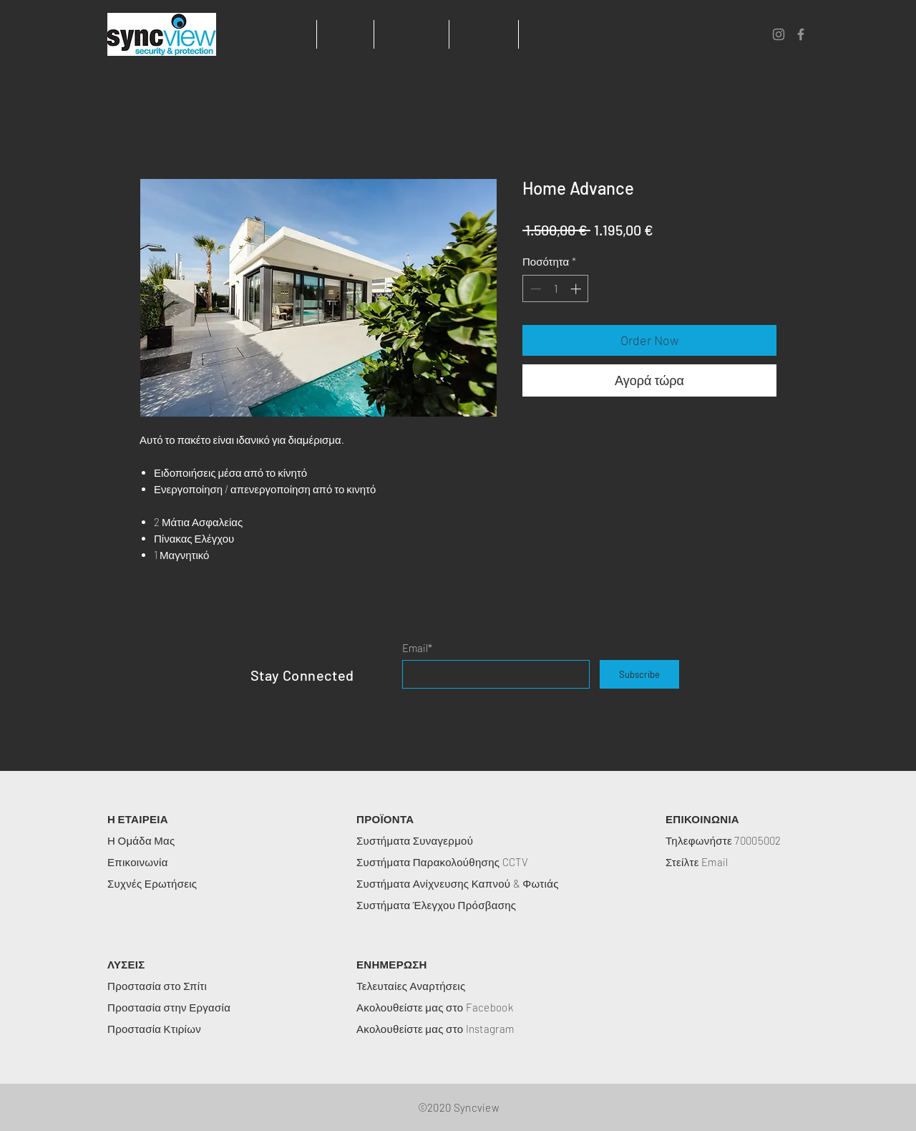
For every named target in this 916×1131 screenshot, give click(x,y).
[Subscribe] (639, 674)
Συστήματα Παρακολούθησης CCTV (442, 861)
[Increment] (577, 289)
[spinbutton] (555, 289)
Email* (417, 648)
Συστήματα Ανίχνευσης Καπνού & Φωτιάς (457, 883)
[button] (411, 34)
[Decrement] (534, 289)
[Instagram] (778, 34)
